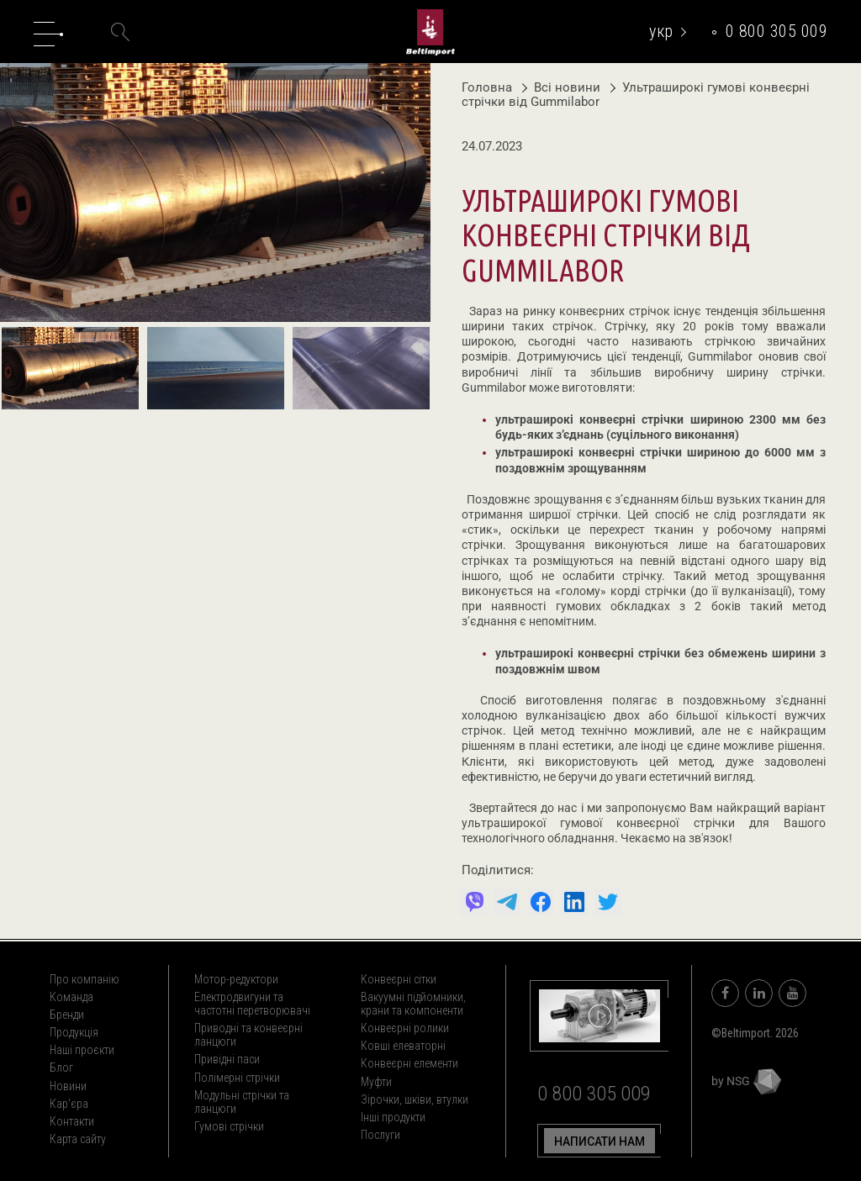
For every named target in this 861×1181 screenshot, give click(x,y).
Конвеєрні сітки (398, 979)
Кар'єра (69, 1103)
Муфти (376, 1082)
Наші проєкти (82, 1050)
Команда (71, 997)
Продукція (74, 1032)
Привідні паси (227, 1059)
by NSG (746, 1081)
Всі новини (563, 87)
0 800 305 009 (777, 31)
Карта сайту (78, 1139)
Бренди (67, 1014)
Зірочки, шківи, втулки (414, 1099)
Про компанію (84, 979)
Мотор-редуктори (236, 979)
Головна (487, 87)
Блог (61, 1067)
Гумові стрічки (229, 1126)
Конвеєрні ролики (405, 1028)
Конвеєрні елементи (409, 1063)
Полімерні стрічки (237, 1077)
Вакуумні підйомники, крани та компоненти (413, 1003)
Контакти (72, 1121)
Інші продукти (393, 1117)
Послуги (380, 1134)
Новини (68, 1086)
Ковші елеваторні (403, 1045)
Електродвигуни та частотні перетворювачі (252, 1003)
